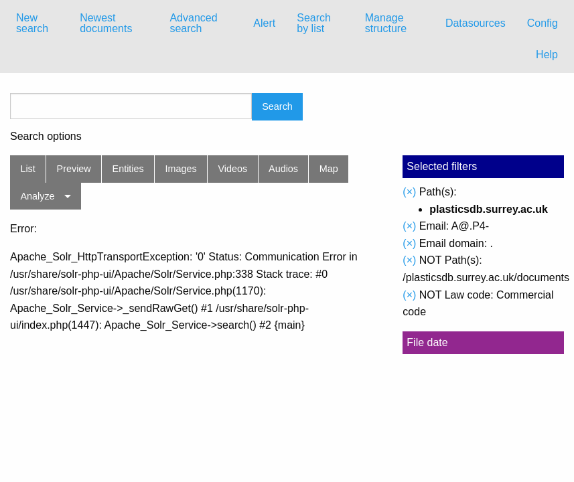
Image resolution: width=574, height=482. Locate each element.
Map (328, 168)
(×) (409, 191)
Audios (283, 168)
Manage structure (386, 23)
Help (547, 54)
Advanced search (193, 23)
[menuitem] (37, 23)
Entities (128, 168)
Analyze (37, 196)
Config (542, 23)
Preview (74, 168)
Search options (46, 136)
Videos (233, 168)
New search (32, 23)
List (27, 168)
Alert (264, 23)
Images (181, 168)
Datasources (475, 23)
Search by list (314, 23)
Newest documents (106, 23)
